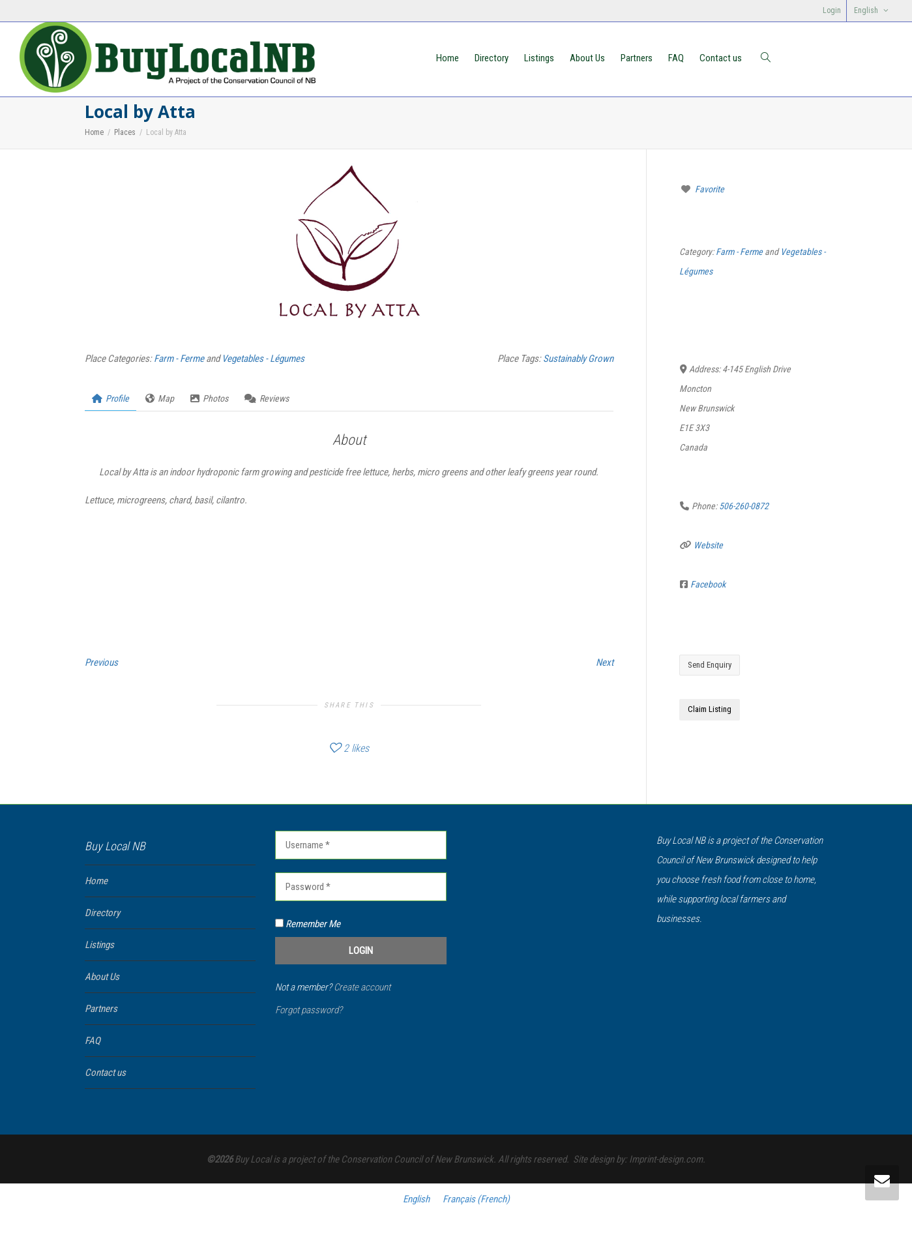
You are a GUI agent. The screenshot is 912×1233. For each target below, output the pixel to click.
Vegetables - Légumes (263, 358)
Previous (101, 662)
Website (708, 545)
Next (604, 662)
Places (125, 132)
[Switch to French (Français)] (476, 1199)
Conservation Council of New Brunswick (417, 1159)
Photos (209, 398)
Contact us (720, 58)
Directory (491, 58)
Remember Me (307, 924)
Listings (539, 58)
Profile (110, 398)
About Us (587, 58)
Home (447, 58)
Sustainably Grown (578, 358)
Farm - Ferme (179, 358)
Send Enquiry (709, 665)
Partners (637, 58)
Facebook (708, 584)
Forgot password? (308, 1010)
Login (832, 10)
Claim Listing (709, 709)
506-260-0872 (744, 506)
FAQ (676, 58)
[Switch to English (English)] (416, 1199)
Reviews (266, 398)
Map (159, 398)
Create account (362, 987)
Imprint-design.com (666, 1159)
